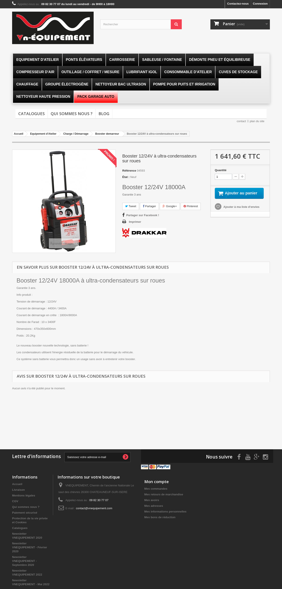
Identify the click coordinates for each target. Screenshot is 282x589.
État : (126, 177)
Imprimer (135, 221)
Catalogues (31, 113)
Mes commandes (155, 487)
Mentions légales (23, 494)
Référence (129, 170)
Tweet (130, 206)
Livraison (18, 488)
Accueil (17, 483)
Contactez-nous (238, 3)
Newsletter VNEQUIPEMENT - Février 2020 (29, 546)
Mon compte (156, 480)
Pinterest (191, 206)
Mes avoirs (151, 499)
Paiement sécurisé (24, 511)
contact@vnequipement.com (94, 507)
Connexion (260, 3)
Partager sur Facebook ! (142, 215)
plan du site (257, 121)
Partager (149, 206)
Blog (103, 113)
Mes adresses (153, 504)
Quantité (220, 170)
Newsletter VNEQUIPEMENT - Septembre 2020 (24, 559)
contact (241, 121)
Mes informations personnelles (165, 510)
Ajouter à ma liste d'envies (241, 212)
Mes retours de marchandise (163, 493)
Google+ (170, 206)
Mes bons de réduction (160, 516)
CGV (15, 500)
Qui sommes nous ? (72, 113)
